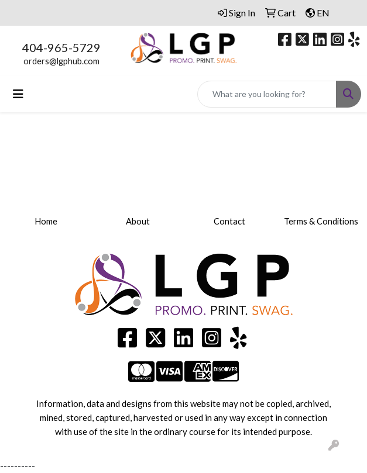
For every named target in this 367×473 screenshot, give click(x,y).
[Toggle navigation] (18, 93)
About (138, 221)
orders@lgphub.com (61, 61)
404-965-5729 (61, 47)
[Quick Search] (267, 94)
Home (46, 221)
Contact (229, 221)
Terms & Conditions (321, 221)
